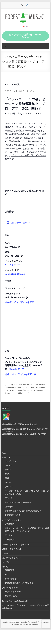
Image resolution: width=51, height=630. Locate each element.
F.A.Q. (7, 574)
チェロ (7, 469)
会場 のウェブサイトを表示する (20, 374)
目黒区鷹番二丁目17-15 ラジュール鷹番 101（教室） (24, 434)
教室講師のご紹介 (12, 515)
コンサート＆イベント (11, 558)
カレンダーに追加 (18, 223)
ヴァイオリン (10, 461)
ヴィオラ (8, 465)
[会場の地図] (25, 328)
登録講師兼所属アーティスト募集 (19, 583)
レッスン (6, 457)
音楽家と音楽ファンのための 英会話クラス (23, 511)
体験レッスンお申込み (11, 549)
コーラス (6, 562)
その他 (5, 566)
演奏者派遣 (9, 570)
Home (4, 453)
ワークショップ (12, 265)
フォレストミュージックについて (16, 544)
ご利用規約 (9, 539)
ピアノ (7, 474)
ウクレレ (8, 486)
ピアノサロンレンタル (11, 520)
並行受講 (8, 506)
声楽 (7, 478)
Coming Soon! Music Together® (15, 601)
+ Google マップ (15, 369)
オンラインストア (9, 588)
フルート (8, 498)
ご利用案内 (9, 524)
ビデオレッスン (11, 596)
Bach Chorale (18, 274)
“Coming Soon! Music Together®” (18, 502)
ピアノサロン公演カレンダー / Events (25, 36)
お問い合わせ (10, 578)
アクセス (8, 535)
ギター (7, 482)
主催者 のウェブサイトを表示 (19, 302)
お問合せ (9, 211)
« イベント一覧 (12, 84)
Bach (7, 274)
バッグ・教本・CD (13, 591)
